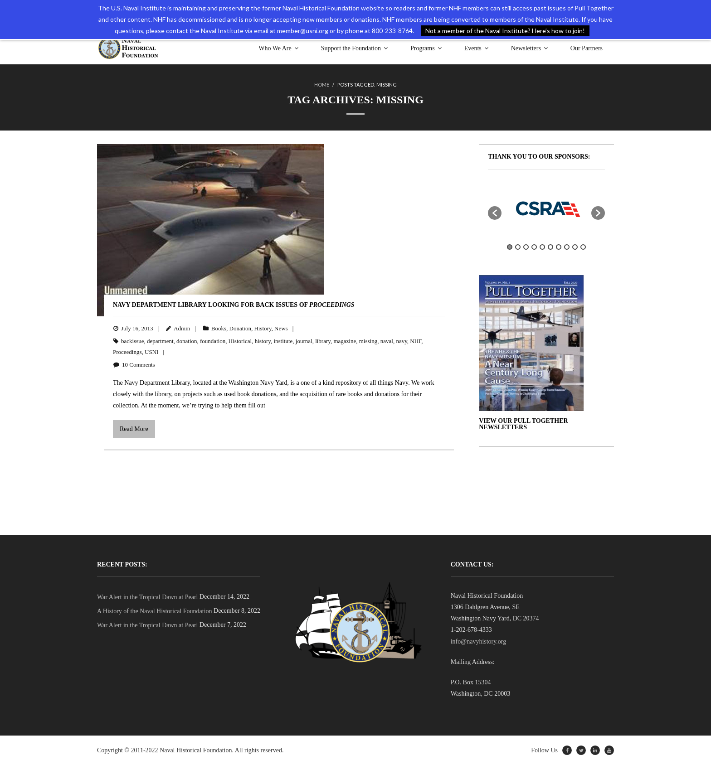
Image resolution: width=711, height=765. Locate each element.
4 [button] (534, 247)
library (323, 341)
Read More (134, 429)
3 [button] (526, 247)
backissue (132, 341)
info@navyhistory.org (478, 641)
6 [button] (550, 247)
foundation (212, 341)
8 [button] (567, 247)
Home (321, 84)
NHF (415, 341)
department (160, 341)
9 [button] (575, 247)
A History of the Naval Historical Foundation (154, 611)
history (263, 341)
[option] (546, 208)
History (262, 328)
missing (368, 341)
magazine (344, 341)
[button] (495, 213)
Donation (240, 328)
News (281, 328)
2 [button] (518, 247)
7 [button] (558, 247)
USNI (151, 352)
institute (282, 341)
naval (386, 341)
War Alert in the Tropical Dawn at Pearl (147, 597)
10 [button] (583, 247)
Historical (240, 341)
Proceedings (127, 352)
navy (401, 341)
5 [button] (542, 247)
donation (186, 341)
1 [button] (509, 247)
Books (218, 328)
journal (304, 341)
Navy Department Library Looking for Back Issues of (234, 304)
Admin (182, 328)
